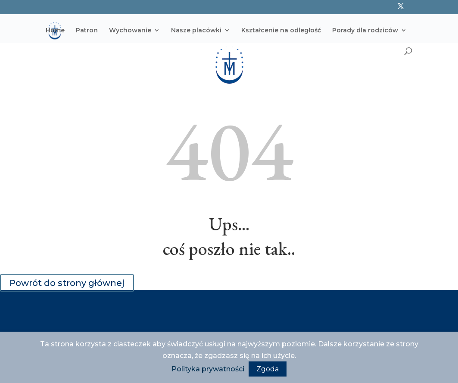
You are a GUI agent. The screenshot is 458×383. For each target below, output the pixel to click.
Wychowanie (130, 30)
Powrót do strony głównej (67, 283)
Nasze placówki (196, 30)
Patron (87, 30)
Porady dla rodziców (365, 30)
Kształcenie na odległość (281, 30)
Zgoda (267, 369)
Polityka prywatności (207, 369)
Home (55, 30)
